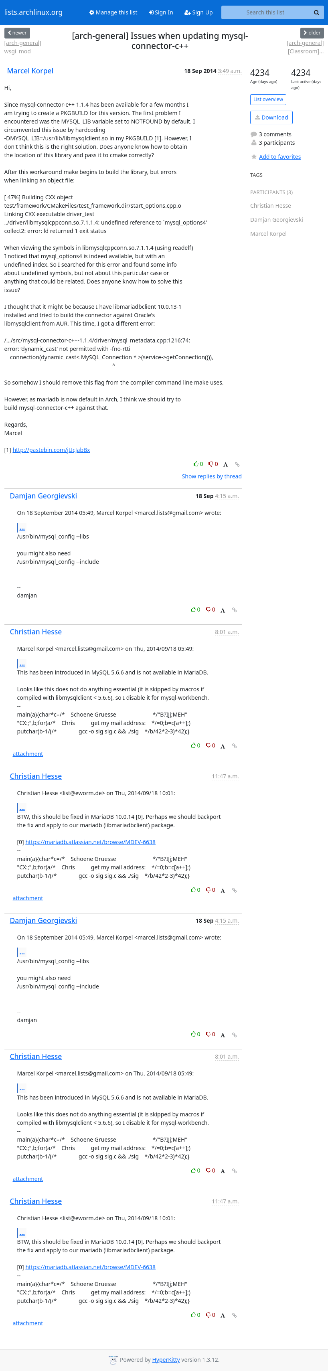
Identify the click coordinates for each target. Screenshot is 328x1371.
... (22, 527)
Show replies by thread (212, 476)
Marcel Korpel (30, 70)
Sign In (161, 12)
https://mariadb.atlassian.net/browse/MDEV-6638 (90, 842)
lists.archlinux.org (33, 12)
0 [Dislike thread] (213, 464)
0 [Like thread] (199, 464)
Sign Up (198, 12)
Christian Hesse (36, 631)
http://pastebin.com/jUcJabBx (51, 450)
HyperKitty (166, 1359)
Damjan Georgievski (43, 495)
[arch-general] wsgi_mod (22, 47)
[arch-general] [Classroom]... (305, 47)
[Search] (317, 12)
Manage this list (113, 12)
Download (271, 117)
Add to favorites (275, 156)
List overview (268, 99)
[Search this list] (265, 12)
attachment (28, 753)
